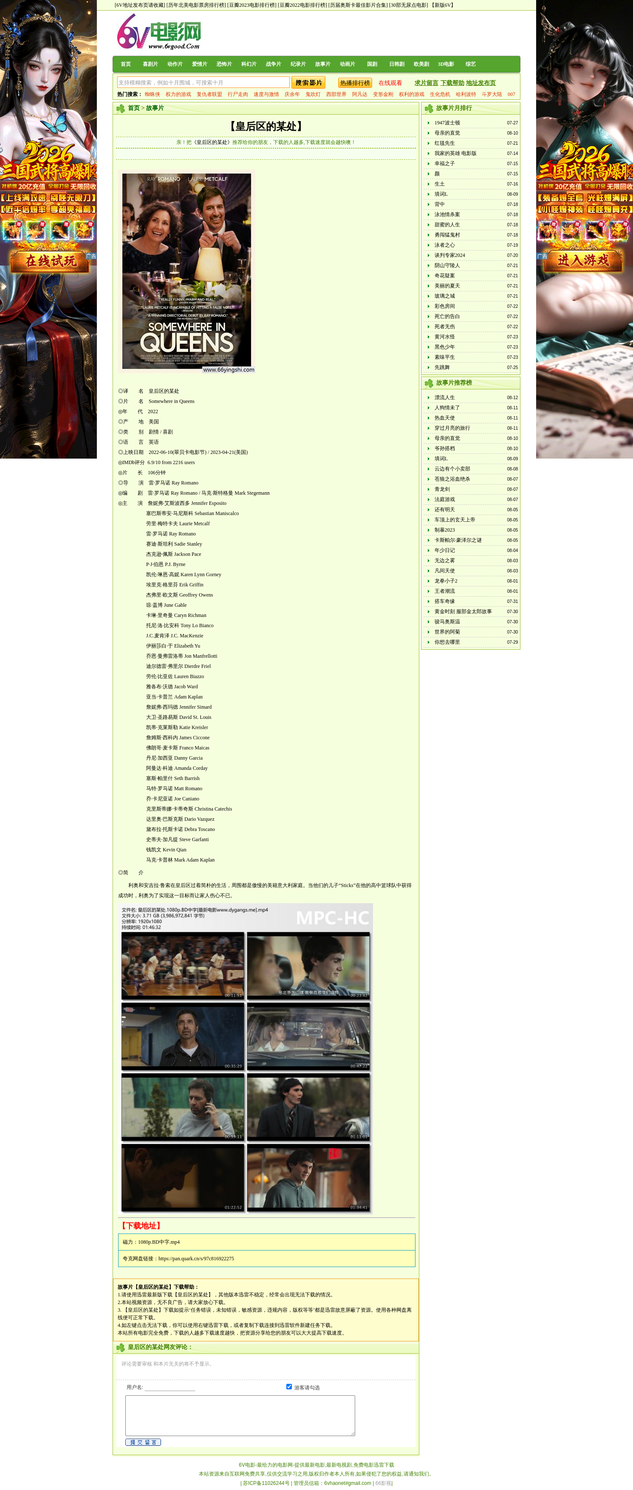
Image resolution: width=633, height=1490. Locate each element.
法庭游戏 (445, 499)
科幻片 (249, 64)
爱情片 (199, 64)
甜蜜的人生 (447, 225)
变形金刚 (383, 94)
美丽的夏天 (447, 286)
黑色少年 (445, 347)
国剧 (372, 64)
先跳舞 (442, 367)
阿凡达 (359, 94)
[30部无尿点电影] (408, 5)
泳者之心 (445, 245)
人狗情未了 (447, 408)
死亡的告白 (447, 316)
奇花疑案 (445, 276)
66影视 (383, 1483)
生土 (440, 184)
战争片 (273, 64)
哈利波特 (466, 94)
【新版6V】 (443, 5)
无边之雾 (445, 560)
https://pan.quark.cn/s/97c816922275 (196, 1259)
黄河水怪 (445, 337)
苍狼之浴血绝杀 (452, 479)
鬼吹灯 (313, 94)
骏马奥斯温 (447, 622)
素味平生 (445, 357)
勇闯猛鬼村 (447, 235)
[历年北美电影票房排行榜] (196, 5)
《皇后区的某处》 (212, 142)
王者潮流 (445, 591)
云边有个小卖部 (452, 469)
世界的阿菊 (447, 632)
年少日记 (445, 550)
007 (511, 94)
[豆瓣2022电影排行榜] (302, 5)
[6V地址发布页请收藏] (140, 5)
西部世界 (336, 94)
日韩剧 (396, 64)
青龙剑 (442, 489)
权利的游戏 (411, 94)
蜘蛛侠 (152, 94)
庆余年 (292, 94)
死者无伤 (445, 327)
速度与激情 (266, 94)
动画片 (347, 64)
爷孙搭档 (445, 448)
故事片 (323, 64)
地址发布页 (481, 83)
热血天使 (445, 418)
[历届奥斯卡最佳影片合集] (358, 5)
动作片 (175, 64)
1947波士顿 (447, 123)
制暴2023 (445, 530)
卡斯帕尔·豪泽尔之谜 (458, 540)
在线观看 (390, 83)
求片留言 (426, 83)
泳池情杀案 (447, 214)
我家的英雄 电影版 (456, 153)
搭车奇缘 (445, 601)
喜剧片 (150, 64)
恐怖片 (224, 64)
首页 (126, 64)
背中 (440, 204)
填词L (441, 194)
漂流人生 (445, 397)
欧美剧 (421, 64)
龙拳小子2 (446, 581)
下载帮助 (452, 83)
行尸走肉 (238, 94)
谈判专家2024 (450, 255)
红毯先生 (445, 143)
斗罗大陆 (492, 94)
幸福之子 (445, 163)
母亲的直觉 (447, 133)
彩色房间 (445, 306)
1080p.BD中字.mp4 (159, 1242)
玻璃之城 (445, 296)
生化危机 (440, 94)
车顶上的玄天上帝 (455, 520)
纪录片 (298, 64)
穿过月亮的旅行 (452, 428)
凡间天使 (445, 571)
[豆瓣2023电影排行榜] (252, 5)
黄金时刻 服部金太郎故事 (463, 611)
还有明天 (445, 510)
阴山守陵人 (447, 265)
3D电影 (446, 64)
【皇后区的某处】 (266, 126)
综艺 (471, 64)
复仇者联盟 (209, 94)
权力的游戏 (178, 94)
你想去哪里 (447, 642)
